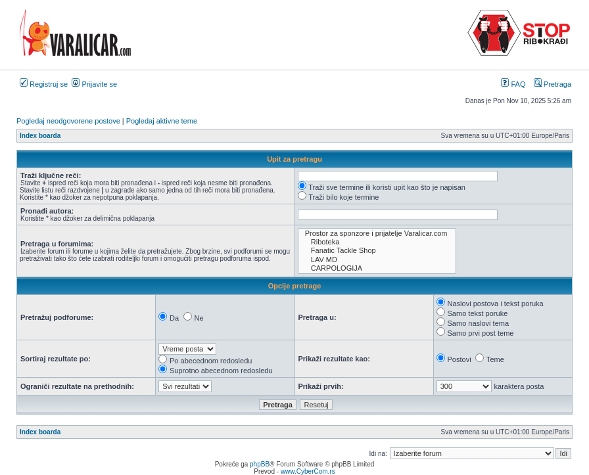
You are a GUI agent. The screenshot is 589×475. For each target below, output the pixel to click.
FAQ (513, 84)
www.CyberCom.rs (308, 471)
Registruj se (44, 84)
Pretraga (552, 84)
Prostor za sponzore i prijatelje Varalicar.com (377, 233)
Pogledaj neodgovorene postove (68, 121)
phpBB (260, 464)
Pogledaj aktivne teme (161, 121)
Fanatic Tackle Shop (377, 250)
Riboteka (377, 242)
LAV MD (377, 260)
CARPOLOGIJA (377, 268)
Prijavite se (94, 84)
